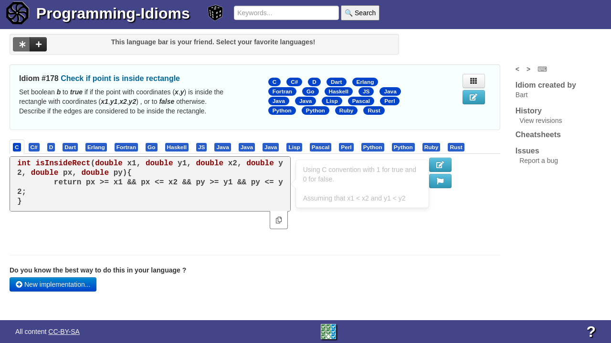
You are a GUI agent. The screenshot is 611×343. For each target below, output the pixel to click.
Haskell (338, 91)
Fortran (282, 91)
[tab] (17, 147)
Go (310, 91)
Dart (336, 82)
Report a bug (538, 160)
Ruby (346, 110)
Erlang (365, 82)
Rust (374, 110)
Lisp (331, 101)
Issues (527, 151)
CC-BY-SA (64, 331)
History (529, 111)
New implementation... (53, 284)
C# (294, 82)
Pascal (361, 101)
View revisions (540, 120)
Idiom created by (546, 85)
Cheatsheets (538, 135)
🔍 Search (360, 13)
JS (366, 91)
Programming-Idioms (113, 13)
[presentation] (17, 147)
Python (282, 110)
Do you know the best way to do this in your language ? (98, 270)
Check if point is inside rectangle (120, 78)
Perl (389, 101)
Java (390, 91)
